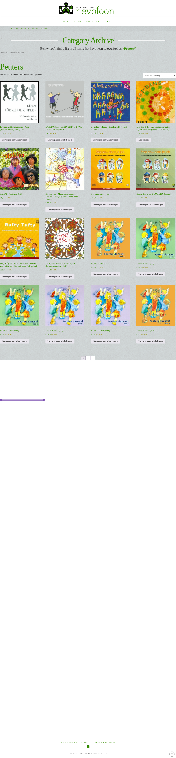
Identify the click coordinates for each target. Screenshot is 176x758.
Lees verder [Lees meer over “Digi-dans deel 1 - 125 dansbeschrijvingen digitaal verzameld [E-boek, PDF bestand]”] (143, 140)
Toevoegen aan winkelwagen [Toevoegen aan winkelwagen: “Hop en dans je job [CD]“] (105, 204)
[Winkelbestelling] (159, 75)
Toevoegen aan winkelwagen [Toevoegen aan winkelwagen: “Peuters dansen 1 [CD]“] (60, 341)
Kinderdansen (11, 52)
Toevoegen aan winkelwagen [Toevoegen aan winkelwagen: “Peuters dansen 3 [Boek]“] (150, 341)
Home (2, 52)
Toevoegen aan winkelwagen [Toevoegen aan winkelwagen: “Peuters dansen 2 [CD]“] (150, 274)
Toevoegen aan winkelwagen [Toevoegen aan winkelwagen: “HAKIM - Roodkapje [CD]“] (14, 204)
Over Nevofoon (69, 743)
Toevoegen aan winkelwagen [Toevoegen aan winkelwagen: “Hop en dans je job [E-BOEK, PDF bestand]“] (150, 204)
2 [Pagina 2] (88, 358)
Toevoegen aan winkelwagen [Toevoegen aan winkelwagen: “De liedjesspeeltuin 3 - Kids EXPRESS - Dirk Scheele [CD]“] (105, 140)
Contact (83, 743)
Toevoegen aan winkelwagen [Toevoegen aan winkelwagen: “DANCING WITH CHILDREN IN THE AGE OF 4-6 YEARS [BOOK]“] (60, 140)
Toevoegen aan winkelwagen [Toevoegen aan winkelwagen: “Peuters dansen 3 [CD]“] (105, 274)
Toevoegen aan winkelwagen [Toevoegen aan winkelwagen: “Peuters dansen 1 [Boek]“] (105, 341)
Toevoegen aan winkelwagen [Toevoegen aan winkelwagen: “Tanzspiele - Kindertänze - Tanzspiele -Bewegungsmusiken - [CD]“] (60, 276)
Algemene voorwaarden (102, 743)
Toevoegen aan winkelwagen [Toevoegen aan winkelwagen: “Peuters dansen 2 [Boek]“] (14, 341)
